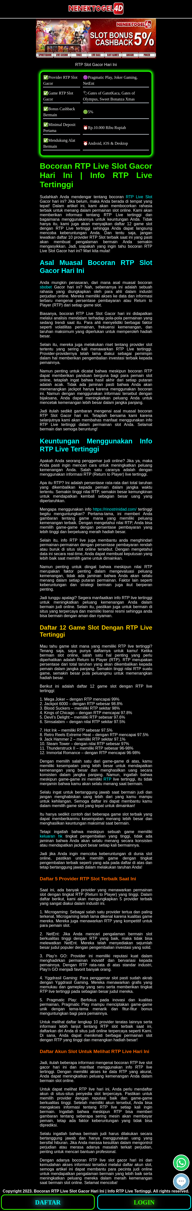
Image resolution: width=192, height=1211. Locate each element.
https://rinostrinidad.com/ (114, 509)
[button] (181, 1181)
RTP (107, 779)
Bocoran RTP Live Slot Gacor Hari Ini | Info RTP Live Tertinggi (92, 1191)
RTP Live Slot (139, 197)
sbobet (46, 287)
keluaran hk (51, 836)
